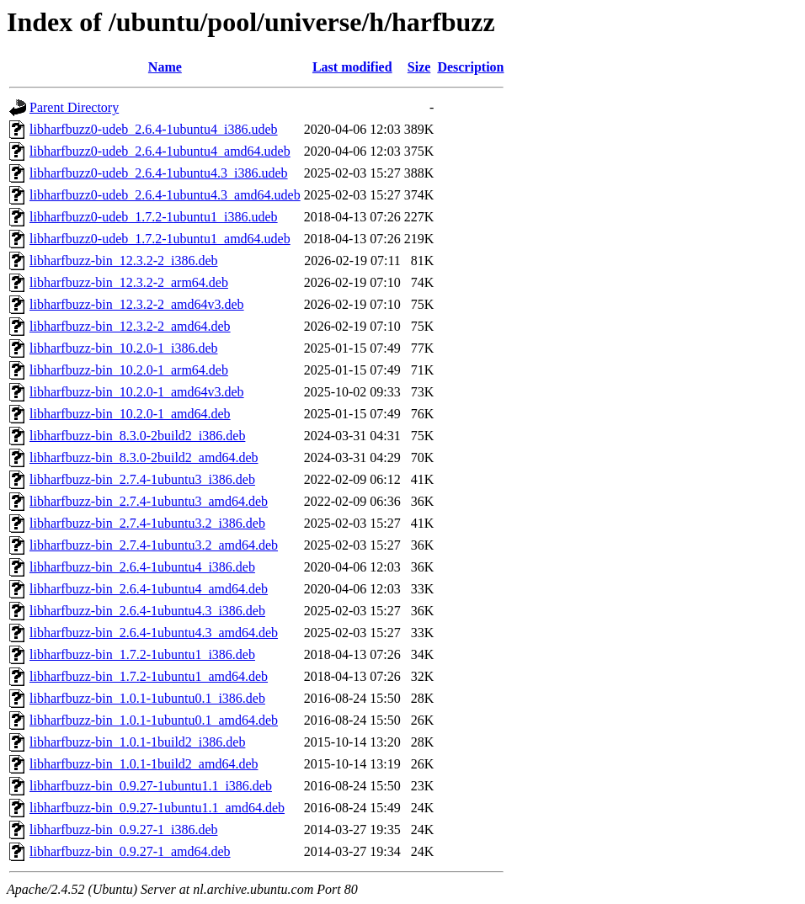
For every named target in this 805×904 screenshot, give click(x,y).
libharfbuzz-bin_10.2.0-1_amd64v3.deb (136, 392)
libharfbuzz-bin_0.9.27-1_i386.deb (123, 829)
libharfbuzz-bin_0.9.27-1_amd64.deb (130, 851)
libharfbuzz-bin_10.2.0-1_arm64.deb (128, 370)
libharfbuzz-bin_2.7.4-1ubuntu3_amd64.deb (148, 501)
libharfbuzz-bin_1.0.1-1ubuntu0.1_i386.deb (147, 698)
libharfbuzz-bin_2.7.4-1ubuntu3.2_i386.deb (147, 523)
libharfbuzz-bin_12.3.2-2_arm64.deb (128, 282)
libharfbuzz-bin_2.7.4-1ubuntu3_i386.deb (142, 479)
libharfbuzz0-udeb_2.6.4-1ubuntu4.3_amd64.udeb (165, 195)
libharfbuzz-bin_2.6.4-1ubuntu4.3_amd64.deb (153, 632)
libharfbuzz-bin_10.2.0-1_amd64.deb (130, 414)
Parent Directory (74, 107)
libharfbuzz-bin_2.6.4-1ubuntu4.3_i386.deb (147, 611)
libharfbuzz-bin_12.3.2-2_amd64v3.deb (136, 304)
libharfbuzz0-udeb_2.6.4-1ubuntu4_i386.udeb (153, 129)
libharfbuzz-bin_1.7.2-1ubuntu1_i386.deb (142, 654)
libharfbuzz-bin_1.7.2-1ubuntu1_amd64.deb (148, 676)
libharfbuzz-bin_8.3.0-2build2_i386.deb (137, 435)
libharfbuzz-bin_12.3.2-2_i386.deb (123, 260)
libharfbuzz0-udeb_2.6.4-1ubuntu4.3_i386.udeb (158, 173)
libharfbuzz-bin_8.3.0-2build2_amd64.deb (144, 457)
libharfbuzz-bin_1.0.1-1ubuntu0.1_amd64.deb (153, 720)
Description (470, 67)
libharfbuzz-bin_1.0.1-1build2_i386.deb (137, 742)
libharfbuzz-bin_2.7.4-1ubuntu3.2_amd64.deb (153, 545)
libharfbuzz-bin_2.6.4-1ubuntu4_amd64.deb (148, 589)
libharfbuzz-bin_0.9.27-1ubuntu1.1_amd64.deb (157, 807)
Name (165, 67)
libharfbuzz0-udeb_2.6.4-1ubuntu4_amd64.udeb (160, 151)
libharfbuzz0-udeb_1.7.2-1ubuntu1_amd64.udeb (160, 238)
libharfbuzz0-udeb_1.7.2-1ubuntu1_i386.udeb (153, 217)
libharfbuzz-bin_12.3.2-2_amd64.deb (130, 326)
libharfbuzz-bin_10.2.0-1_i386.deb (123, 348)
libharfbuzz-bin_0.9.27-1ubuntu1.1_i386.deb (150, 786)
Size (419, 67)
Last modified (352, 67)
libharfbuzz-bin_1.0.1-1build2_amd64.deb (144, 764)
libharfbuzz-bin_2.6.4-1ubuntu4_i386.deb (142, 567)
